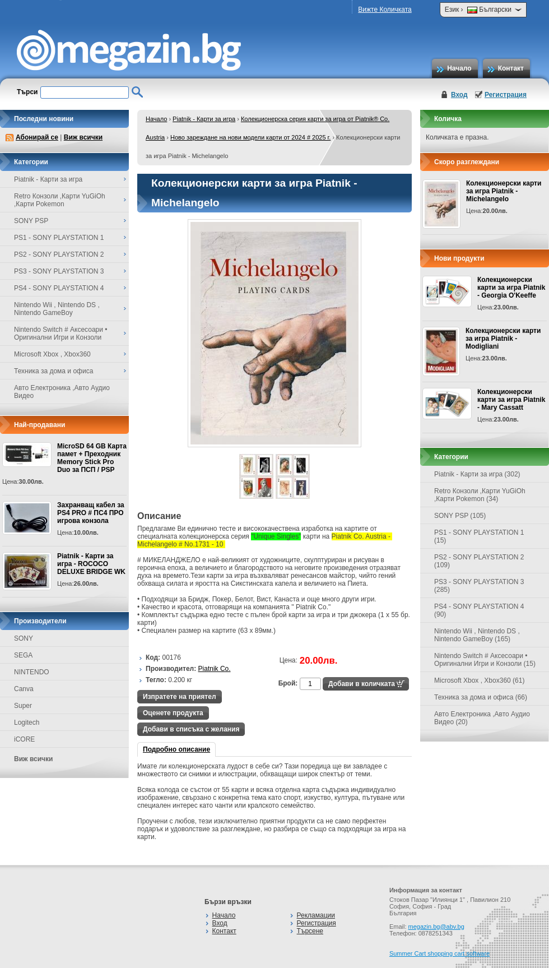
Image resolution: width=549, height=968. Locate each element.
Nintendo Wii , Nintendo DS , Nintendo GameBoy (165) (477, 635)
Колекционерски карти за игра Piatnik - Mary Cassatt (511, 399)
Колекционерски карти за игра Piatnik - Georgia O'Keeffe (511, 287)
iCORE (24, 739)
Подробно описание (176, 749)
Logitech (26, 722)
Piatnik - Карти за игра (204, 118)
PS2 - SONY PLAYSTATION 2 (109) (479, 561)
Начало (459, 68)
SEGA (23, 655)
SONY (23, 638)
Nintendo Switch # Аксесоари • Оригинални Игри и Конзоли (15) (485, 660)
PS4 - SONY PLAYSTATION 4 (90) (479, 610)
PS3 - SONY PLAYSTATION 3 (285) (479, 586)
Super (23, 706)
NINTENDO (31, 672)
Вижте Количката (384, 9)
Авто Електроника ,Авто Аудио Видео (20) (482, 718)
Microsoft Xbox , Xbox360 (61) (479, 680)
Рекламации (316, 915)
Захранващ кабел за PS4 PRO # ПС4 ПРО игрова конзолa (90, 513)
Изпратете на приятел (179, 697)
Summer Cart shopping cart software (439, 953)
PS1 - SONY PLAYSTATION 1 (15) (479, 536)
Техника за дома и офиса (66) (480, 697)
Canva (24, 689)
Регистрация (506, 95)
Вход (459, 95)
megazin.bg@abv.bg (436, 926)
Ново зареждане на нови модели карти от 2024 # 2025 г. (250, 137)
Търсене (310, 931)
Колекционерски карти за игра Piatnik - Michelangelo (503, 191)
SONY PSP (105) (460, 516)
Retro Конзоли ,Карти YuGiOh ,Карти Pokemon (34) (479, 495)
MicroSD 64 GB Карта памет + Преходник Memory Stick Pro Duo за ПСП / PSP (92, 458)
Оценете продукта (173, 713)
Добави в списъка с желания (191, 729)
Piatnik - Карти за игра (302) (477, 474)
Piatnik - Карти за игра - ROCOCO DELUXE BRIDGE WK (91, 564)
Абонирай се (37, 137)
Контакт (511, 68)
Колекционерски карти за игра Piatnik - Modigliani (503, 338)
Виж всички (83, 137)
